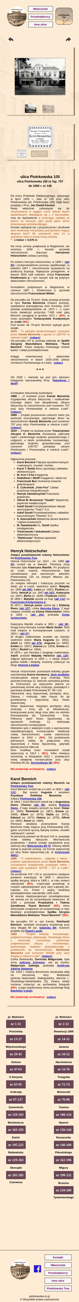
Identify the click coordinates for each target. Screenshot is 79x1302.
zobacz (35, 337)
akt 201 (38, 614)
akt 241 (49, 592)
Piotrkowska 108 (31, 798)
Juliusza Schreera (32, 962)
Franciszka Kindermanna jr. (28, 602)
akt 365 (26, 589)
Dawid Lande (33, 930)
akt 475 (36, 643)
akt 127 (25, 608)
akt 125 (62, 655)
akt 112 (60, 599)
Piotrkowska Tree (26, 558)
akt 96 (39, 804)
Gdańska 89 (47, 927)
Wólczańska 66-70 (39, 845)
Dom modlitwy (60, 674)
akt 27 (24, 633)
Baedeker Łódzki (21, 990)
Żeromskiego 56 (41, 762)
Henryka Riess (49, 608)
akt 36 (63, 624)
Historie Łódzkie (28, 665)
